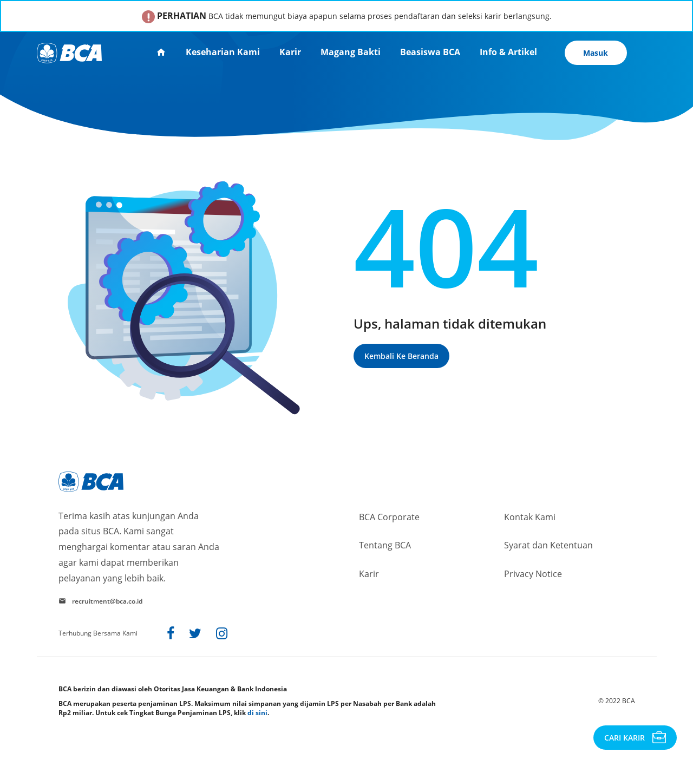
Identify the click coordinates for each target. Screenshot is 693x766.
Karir (290, 52)
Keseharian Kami (223, 52)
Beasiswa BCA (430, 52)
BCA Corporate (389, 517)
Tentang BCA (385, 545)
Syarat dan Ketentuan (548, 545)
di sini (257, 712)
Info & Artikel (508, 52)
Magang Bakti (351, 52)
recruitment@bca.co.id (107, 601)
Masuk (595, 53)
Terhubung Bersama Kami (98, 633)
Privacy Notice (533, 574)
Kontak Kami (529, 517)
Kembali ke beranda (401, 356)
